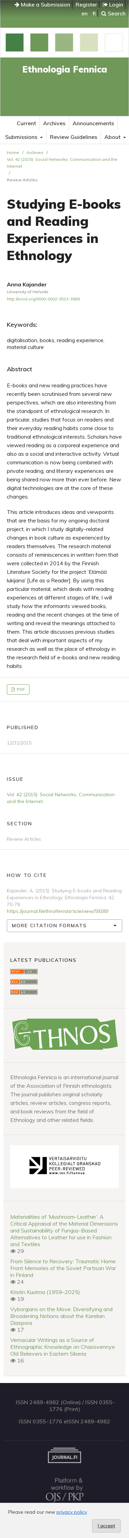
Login (113, 4)
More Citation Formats (49, 925)
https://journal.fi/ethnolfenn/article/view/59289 (57, 911)
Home (13, 152)
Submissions (22, 136)
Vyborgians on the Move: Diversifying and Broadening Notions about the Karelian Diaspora (61, 1316)
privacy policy (71, 1512)
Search (113, 13)
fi (94, 13)
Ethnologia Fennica (64, 69)
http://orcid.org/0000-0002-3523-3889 (43, 298)
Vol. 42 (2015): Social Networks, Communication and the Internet (62, 163)
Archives (54, 123)
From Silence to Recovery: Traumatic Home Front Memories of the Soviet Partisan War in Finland (63, 1268)
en (84, 13)
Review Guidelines (73, 136)
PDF (20, 689)
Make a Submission (42, 4)
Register (86, 4)
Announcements (93, 123)
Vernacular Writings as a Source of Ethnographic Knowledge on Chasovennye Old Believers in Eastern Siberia (62, 1346)
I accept (106, 1526)
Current (26, 123)
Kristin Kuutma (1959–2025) (45, 1292)
